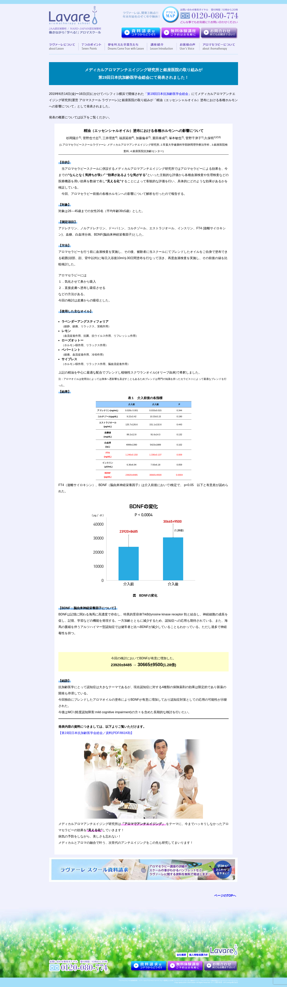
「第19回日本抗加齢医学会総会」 (167, 93)
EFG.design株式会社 (231, 982)
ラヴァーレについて (64, 46)
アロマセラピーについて (217, 46)
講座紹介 (162, 46)
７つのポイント (92, 46)
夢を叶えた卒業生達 (126, 46)
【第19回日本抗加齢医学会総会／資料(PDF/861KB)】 (96, 733)
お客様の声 (188, 46)
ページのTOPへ (225, 895)
